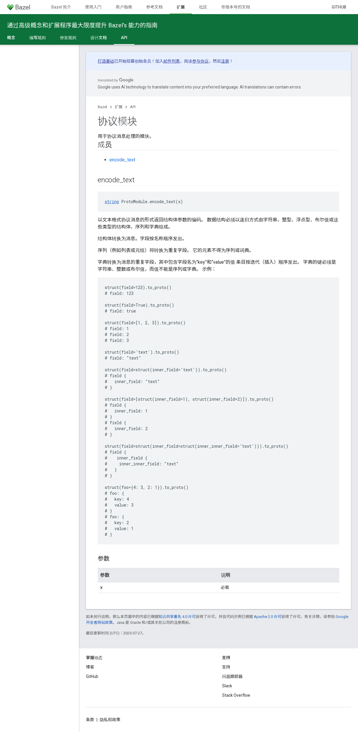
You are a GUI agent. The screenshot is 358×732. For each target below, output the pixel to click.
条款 (90, 719)
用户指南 (124, 7)
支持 (226, 667)
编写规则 (37, 37)
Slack (227, 685)
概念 (11, 37)
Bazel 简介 (61, 7)
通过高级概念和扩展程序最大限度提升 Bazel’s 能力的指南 (82, 25)
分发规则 (68, 37)
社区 (203, 7)
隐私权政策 (110, 719)
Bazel (102, 107)
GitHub (339, 7)
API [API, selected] (124, 37)
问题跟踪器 (232, 676)
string (112, 201)
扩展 (118, 107)
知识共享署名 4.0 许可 (177, 616)
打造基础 (106, 61)
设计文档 (98, 37)
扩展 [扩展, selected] (181, 7)
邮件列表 (171, 61)
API (133, 107)
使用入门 (93, 7)
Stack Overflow (236, 695)
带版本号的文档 (235, 7)
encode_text (122, 160)
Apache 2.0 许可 (267, 616)
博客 (90, 667)
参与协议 (200, 61)
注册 (225, 61)
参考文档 (154, 7)
